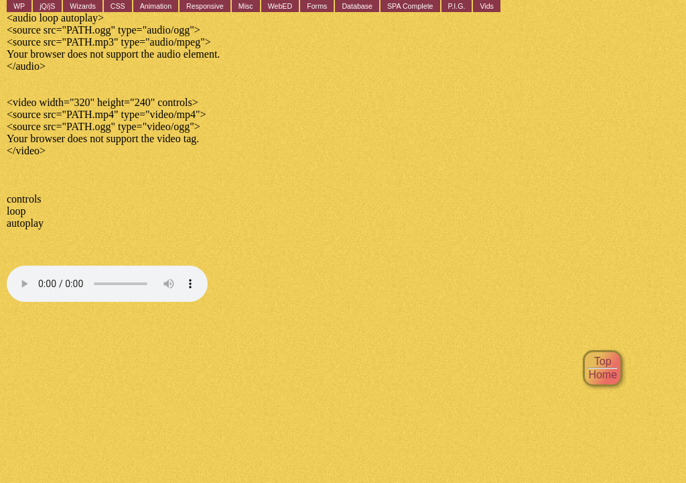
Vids (487, 6)
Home (602, 374)
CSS (118, 6)
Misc (245, 6)
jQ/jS (47, 6)
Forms (317, 6)
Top (603, 361)
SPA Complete (410, 6)
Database (357, 6)
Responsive (205, 6)
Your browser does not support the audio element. (107, 284)
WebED (280, 6)
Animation (156, 6)
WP (19, 6)
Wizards (82, 6)
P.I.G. (457, 6)
